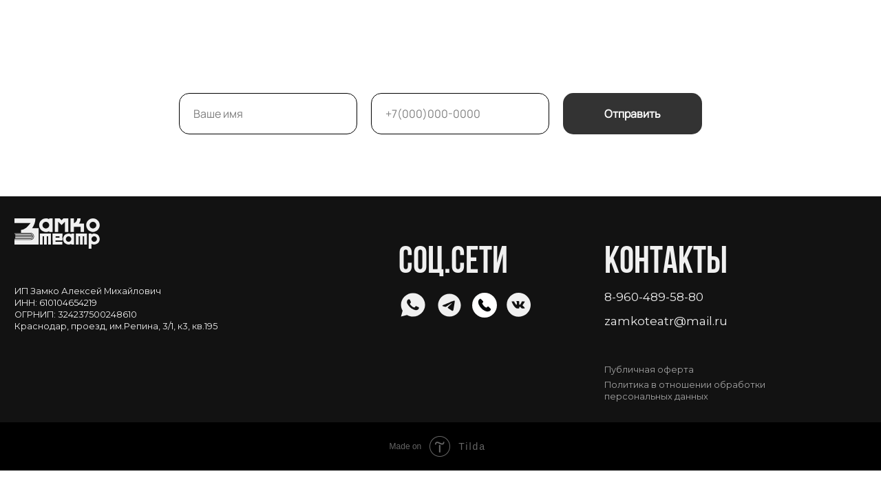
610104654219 (68, 303)
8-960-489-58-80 (653, 296)
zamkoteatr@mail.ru (666, 320)
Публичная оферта (649, 369)
